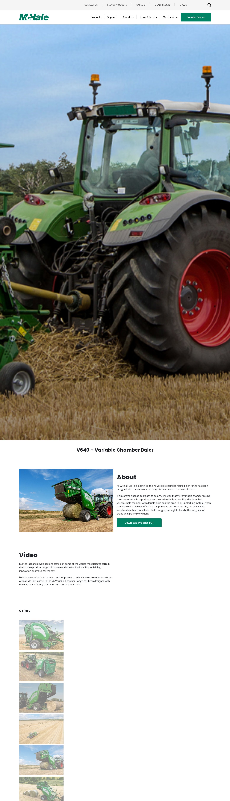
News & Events (148, 17)
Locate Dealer (196, 17)
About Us (128, 17)
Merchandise (170, 17)
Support (112, 17)
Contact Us (91, 4)
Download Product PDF (139, 522)
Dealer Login (162, 4)
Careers (140, 4)
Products (96, 17)
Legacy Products (117, 4)
